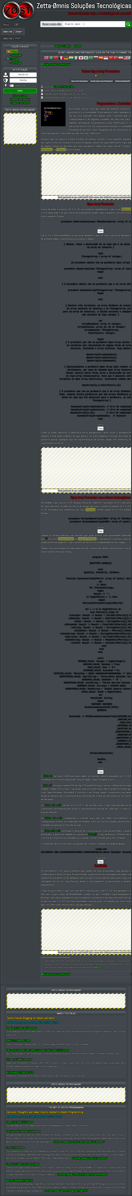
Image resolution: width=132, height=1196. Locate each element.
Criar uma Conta (20, 95)
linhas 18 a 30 (53, 805)
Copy (101, 231)
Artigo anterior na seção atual (55, 64)
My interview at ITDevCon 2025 (19, 1072)
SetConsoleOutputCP (122, 81)
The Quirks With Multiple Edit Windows (23, 1131)
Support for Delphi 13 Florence (19, 1122)
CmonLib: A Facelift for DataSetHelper (22, 1164)
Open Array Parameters (79, 81)
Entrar (20, 90)
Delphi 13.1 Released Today (18, 1040)
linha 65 (92, 834)
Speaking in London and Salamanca (21, 1027)
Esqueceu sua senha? (20, 102)
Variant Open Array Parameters (101, 81)
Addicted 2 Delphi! (13, 31)
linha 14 (48, 776)
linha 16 (47, 785)
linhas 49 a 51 (53, 818)
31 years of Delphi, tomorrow (19, 1059)
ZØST (17, 25)
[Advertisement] (20, 128)
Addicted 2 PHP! (12, 38)
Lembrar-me (20, 85)
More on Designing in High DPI (19, 1180)
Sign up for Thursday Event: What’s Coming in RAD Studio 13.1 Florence (37, 1050)
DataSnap (16, 55)
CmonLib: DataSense (15, 1147)
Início (6, 25)
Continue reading (79, 1141)
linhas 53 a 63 (52, 830)
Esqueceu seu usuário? (20, 99)
